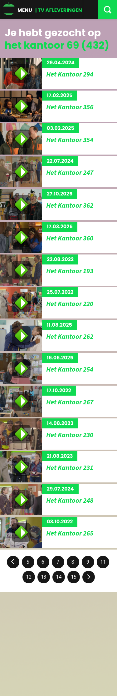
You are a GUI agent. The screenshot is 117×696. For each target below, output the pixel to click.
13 (43, 577)
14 (58, 577)
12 (29, 577)
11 (103, 562)
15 (73, 577)
